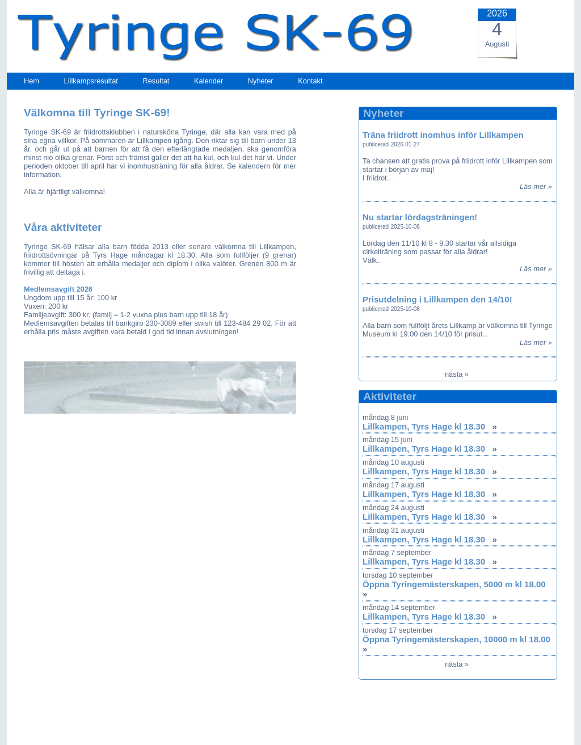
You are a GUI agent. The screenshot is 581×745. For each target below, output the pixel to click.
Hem (31, 81)
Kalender (208, 81)
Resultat (155, 81)
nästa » (457, 374)
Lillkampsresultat (91, 81)
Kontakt (310, 81)
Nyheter (260, 81)
